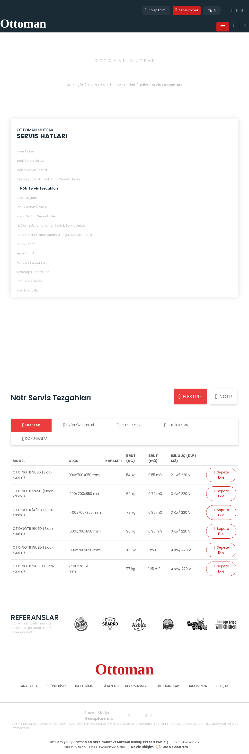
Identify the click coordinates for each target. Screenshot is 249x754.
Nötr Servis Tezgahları (39, 189)
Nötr (223, 397)
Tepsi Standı (25, 253)
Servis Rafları (25, 244)
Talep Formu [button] (150, 11)
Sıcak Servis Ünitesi (30, 161)
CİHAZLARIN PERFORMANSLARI (125, 686)
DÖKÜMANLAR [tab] (35, 439)
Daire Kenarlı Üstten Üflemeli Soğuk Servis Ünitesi (53, 235)
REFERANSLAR (168, 686)
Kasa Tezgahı (26, 198)
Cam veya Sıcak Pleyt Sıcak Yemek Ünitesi (48, 179)
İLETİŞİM (222, 686)
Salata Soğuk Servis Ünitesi (36, 216)
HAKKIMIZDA (197, 686)
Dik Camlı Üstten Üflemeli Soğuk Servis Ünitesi (50, 226)
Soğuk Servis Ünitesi (31, 207)
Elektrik (190, 397)
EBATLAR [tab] (31, 426)
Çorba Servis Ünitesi (31, 170)
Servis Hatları (124, 85)
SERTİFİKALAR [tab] (176, 426)
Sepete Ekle (221, 475)
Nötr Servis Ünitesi (29, 281)
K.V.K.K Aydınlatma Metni (107, 747)
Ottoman (33, 19)
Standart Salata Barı (31, 263)
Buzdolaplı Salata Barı (32, 272)
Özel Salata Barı (27, 291)
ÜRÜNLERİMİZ (98, 85)
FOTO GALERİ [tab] (129, 426)
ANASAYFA (29, 686)
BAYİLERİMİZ (84, 686)
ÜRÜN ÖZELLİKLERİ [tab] (78, 426)
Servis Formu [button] (184, 11)
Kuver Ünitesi (25, 152)
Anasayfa (75, 85)
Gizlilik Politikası (75, 747)
